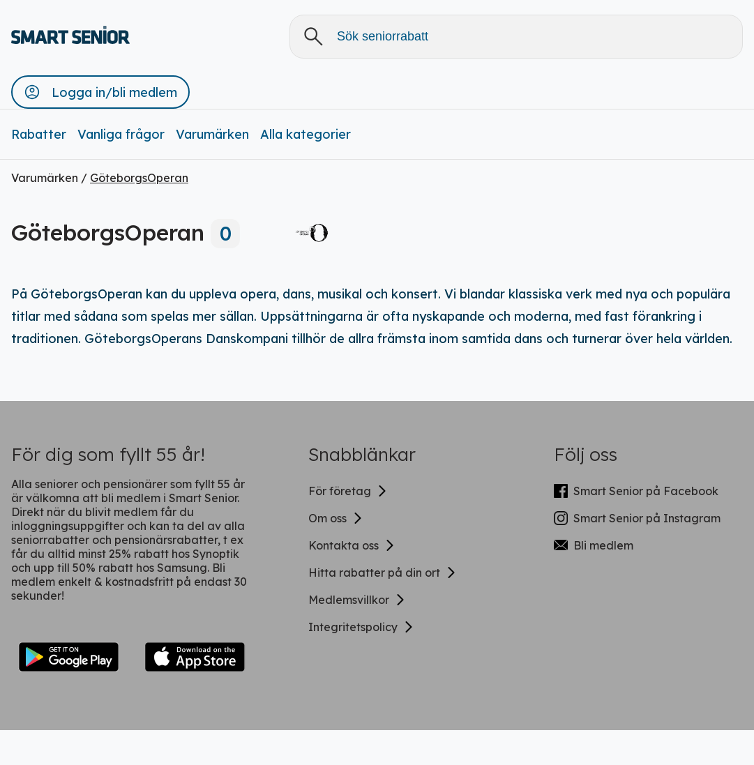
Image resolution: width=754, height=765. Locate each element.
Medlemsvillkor (357, 600)
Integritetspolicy (361, 627)
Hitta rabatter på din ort (382, 573)
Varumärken (212, 134)
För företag (348, 491)
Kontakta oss (351, 545)
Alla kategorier (305, 134)
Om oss (335, 518)
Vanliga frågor (121, 134)
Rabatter (38, 134)
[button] (100, 92)
